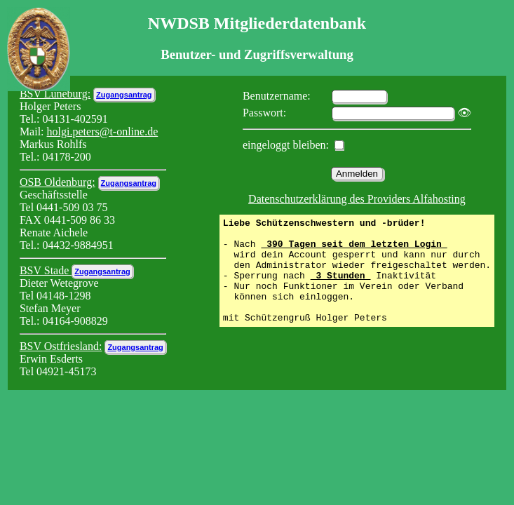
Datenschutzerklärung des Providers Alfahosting (357, 199)
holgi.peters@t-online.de (102, 131)
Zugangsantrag (123, 94)
